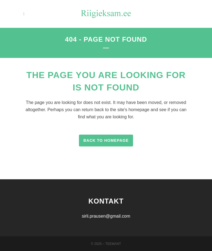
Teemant (113, 244)
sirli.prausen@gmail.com (106, 216)
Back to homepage (106, 140)
